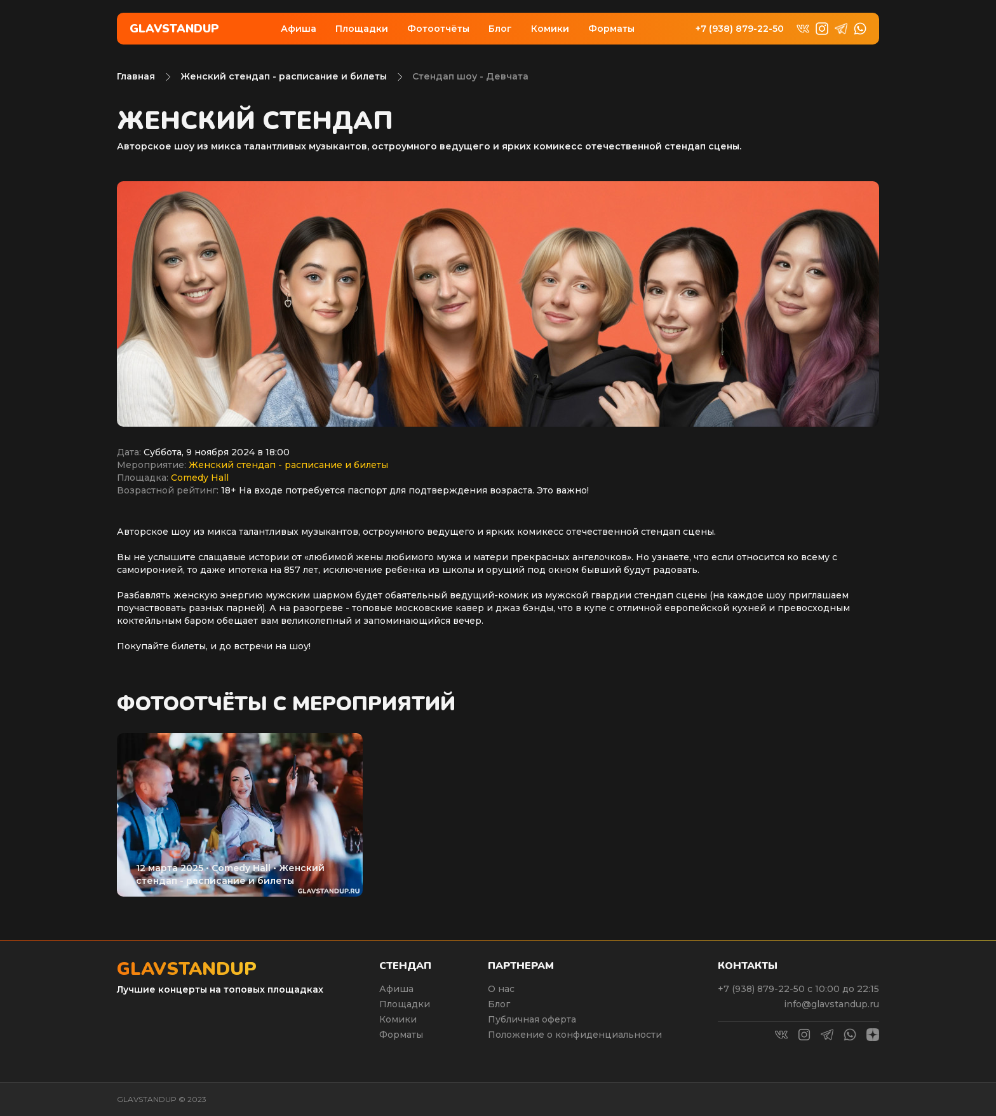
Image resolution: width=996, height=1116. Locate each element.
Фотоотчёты (438, 28)
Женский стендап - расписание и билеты (283, 76)
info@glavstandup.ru (831, 1004)
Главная (136, 76)
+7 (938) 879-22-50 (740, 29)
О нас (501, 989)
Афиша (298, 28)
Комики (550, 28)
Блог (500, 28)
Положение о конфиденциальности (575, 1034)
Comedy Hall (200, 477)
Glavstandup (174, 28)
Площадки (361, 28)
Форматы (611, 28)
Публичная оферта (532, 1019)
